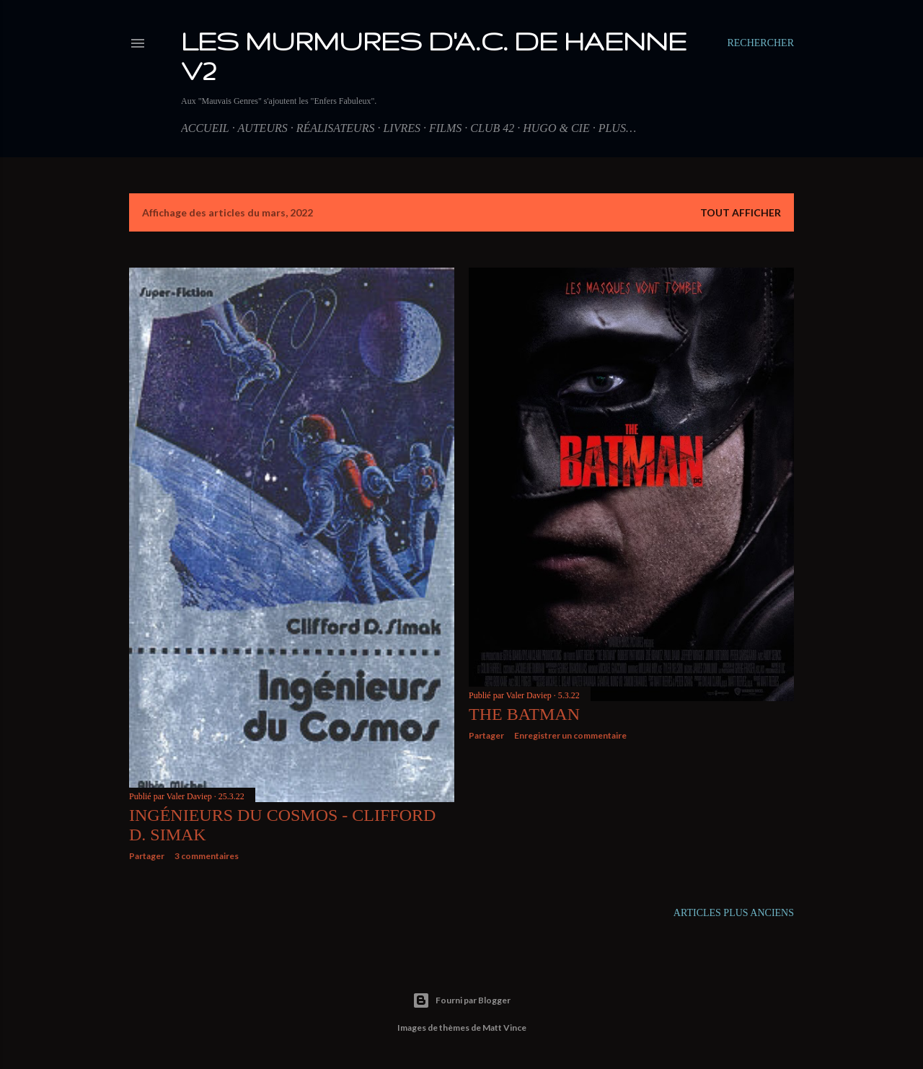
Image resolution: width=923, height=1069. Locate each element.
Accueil (205, 128)
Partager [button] (146, 855)
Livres (401, 128)
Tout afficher (740, 212)
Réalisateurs (335, 128)
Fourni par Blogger (461, 1000)
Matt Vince (504, 1027)
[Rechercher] (760, 43)
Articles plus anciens (734, 912)
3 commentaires (207, 855)
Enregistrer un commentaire (570, 735)
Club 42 (492, 128)
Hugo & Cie (556, 128)
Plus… (617, 128)
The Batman (524, 714)
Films (445, 128)
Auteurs (262, 128)
